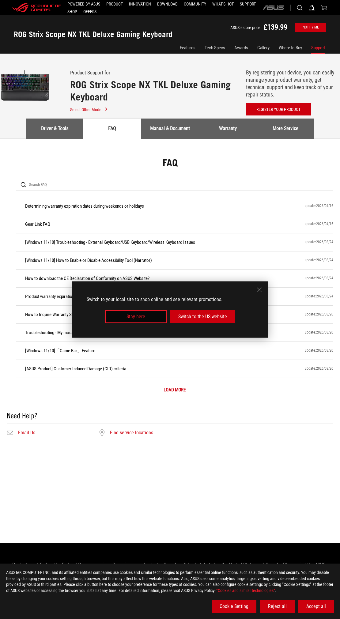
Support (318, 48)
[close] (259, 289)
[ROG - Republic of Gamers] (36, 7)
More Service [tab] (285, 128)
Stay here (136, 316)
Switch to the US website (202, 316)
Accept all (316, 606)
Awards (241, 48)
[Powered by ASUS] (83, 4)
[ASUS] (273, 8)
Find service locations (131, 433)
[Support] (248, 4)
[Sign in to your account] (311, 7)
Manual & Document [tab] (170, 128)
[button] (114, 4)
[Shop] (72, 12)
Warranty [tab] (228, 128)
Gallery (263, 48)
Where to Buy (290, 48)
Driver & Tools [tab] (54, 128)
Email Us (26, 433)
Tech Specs (215, 48)
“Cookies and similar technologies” (245, 590)
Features (187, 48)
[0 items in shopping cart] (324, 7)
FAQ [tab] (112, 128)
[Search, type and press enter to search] (299, 8)
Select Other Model (89, 109)
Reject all (277, 606)
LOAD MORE (175, 390)
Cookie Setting (234, 606)
